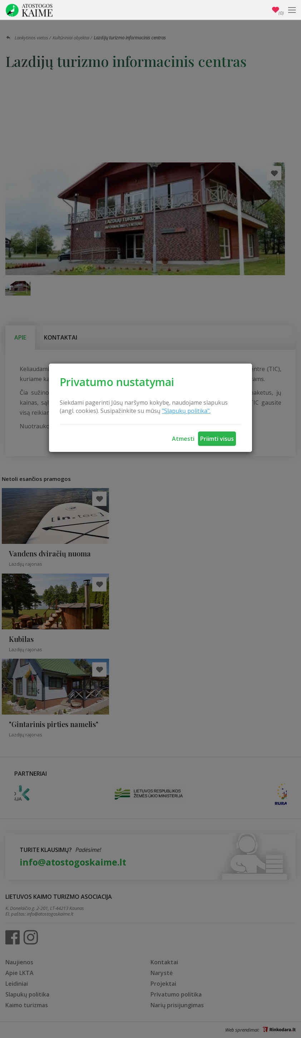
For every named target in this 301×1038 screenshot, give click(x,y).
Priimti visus (217, 439)
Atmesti (183, 439)
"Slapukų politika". (186, 411)
